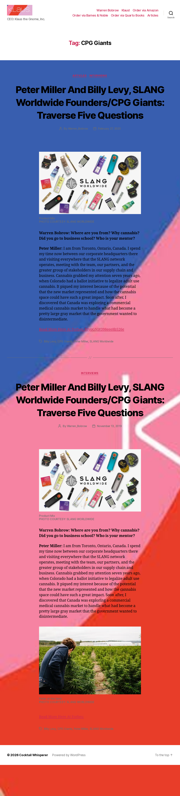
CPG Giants (65, 359)
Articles (152, 18)
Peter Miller (81, 359)
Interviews (99, 81)
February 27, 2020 (110, 147)
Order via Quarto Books (127, 18)
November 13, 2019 (110, 457)
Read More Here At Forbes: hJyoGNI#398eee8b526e (83, 347)
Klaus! (126, 13)
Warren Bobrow (108, 13)
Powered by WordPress (69, 786)
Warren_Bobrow (77, 147)
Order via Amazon (145, 13)
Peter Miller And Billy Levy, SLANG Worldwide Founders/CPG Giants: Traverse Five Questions (90, 114)
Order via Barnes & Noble (90, 18)
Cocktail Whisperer (34, 786)
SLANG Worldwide (102, 359)
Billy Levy (50, 359)
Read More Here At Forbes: (62, 748)
